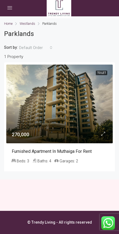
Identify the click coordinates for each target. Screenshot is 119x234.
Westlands (27, 24)
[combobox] (35, 47)
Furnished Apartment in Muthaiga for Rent (52, 151)
